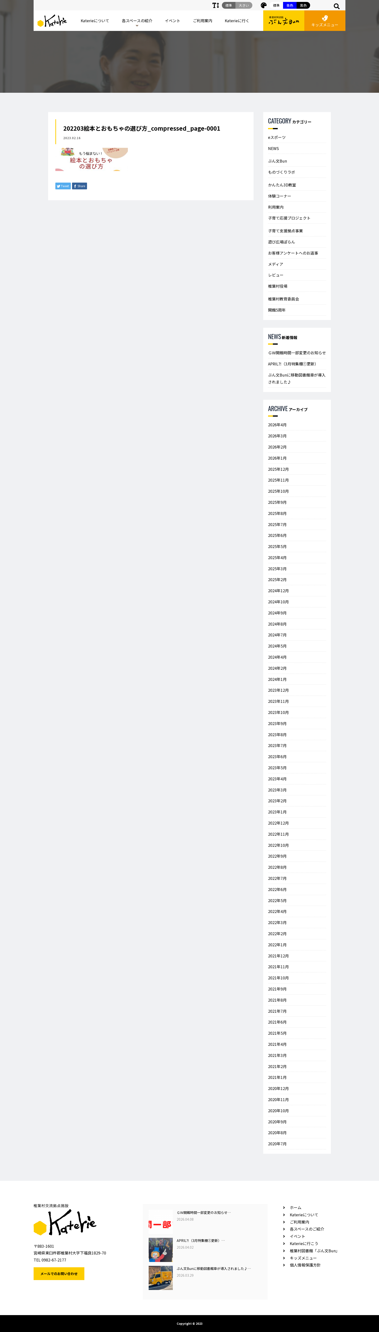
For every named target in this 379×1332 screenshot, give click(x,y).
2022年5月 (277, 900)
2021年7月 (277, 1011)
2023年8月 (277, 734)
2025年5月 (277, 546)
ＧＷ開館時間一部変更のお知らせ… (204, 1212)
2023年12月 (278, 690)
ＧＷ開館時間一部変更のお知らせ (297, 353)
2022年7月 (277, 878)
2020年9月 (277, 1122)
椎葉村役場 (277, 286)
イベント (172, 20)
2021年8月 (277, 1000)
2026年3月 (277, 436)
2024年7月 (277, 635)
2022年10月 (278, 845)
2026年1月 (277, 458)
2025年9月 (277, 502)
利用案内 (276, 207)
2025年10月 (278, 491)
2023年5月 (277, 767)
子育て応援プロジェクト (289, 218)
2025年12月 (278, 469)
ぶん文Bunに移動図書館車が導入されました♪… (214, 1268)
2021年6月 (277, 1022)
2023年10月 (278, 712)
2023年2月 (277, 801)
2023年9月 (277, 723)
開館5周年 (277, 310)
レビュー (276, 275)
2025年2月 (277, 579)
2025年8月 (277, 513)
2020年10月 (278, 1110)
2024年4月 (277, 657)
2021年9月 (277, 989)
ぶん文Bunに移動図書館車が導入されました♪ (297, 378)
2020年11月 (278, 1099)
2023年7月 (277, 745)
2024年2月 (277, 668)
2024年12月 (278, 590)
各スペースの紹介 (137, 20)
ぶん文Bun (277, 161)
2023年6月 (277, 756)
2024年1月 (277, 679)
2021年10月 (278, 978)
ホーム (295, 1207)
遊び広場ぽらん (281, 242)
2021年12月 (278, 956)
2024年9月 (277, 613)
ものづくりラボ (281, 172)
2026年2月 (277, 447)
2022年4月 (277, 911)
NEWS (273, 148)
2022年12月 (278, 823)
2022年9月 (277, 856)
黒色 (303, 5)
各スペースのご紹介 (307, 1229)
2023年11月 (278, 701)
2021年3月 (277, 1055)
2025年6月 (277, 535)
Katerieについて (95, 20)
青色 (289, 5)
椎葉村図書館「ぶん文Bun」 (315, 1251)
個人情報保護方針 (305, 1265)
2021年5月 (277, 1033)
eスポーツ (277, 137)
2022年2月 (277, 933)
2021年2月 (277, 1066)
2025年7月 (277, 524)
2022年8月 (277, 867)
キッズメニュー (324, 21)
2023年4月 (277, 779)
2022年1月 (277, 944)
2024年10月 (278, 602)
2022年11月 (278, 834)
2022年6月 (277, 889)
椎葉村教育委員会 (283, 299)
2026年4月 (277, 424)
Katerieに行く (237, 20)
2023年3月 (277, 790)
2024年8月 (277, 624)
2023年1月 (277, 812)
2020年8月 (277, 1132)
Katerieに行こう (304, 1243)
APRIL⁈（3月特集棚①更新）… (201, 1240)
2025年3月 (277, 568)
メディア (275, 264)
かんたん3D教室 (282, 185)
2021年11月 (278, 966)
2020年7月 (277, 1144)
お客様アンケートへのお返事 (293, 253)
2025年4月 (277, 557)
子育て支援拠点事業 (285, 231)
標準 (276, 5)
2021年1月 (277, 1077)
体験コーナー (279, 196)
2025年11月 (278, 480)
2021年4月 (277, 1044)
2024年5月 (277, 646)
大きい (244, 5)
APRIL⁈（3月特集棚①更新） (293, 364)
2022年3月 (277, 922)
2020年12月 (278, 1088)
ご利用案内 (202, 20)
